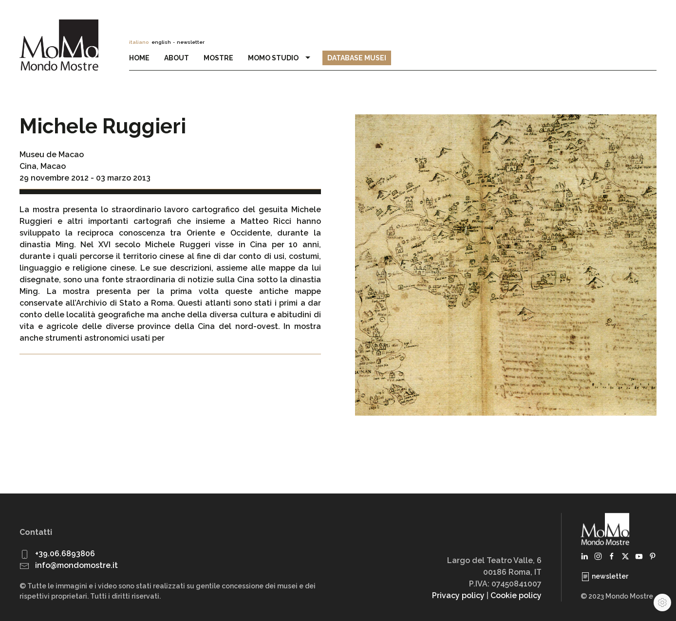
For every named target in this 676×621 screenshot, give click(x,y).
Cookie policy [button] (516, 595)
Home (139, 58)
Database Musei (356, 58)
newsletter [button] (191, 42)
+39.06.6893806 (65, 553)
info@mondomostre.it (76, 565)
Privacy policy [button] (458, 595)
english (161, 42)
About (176, 58)
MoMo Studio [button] (280, 58)
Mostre (218, 58)
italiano (139, 42)
